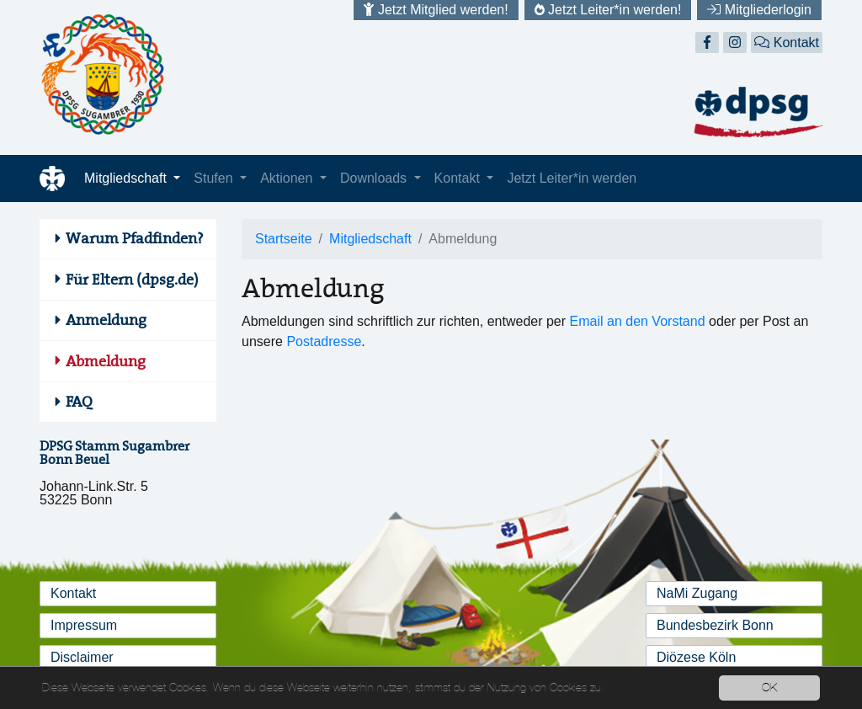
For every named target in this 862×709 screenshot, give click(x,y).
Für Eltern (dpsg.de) (132, 279)
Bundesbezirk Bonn (715, 625)
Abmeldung (106, 361)
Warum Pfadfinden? (135, 238)
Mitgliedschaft (127, 178)
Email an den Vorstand (637, 321)
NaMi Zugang (697, 593)
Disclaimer (82, 657)
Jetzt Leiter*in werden (571, 178)
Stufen (215, 178)
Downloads (375, 178)
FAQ (79, 401)
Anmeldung (106, 320)
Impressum (84, 625)
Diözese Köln (696, 657)
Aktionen (288, 178)
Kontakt (786, 42)
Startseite (283, 239)
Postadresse (323, 341)
